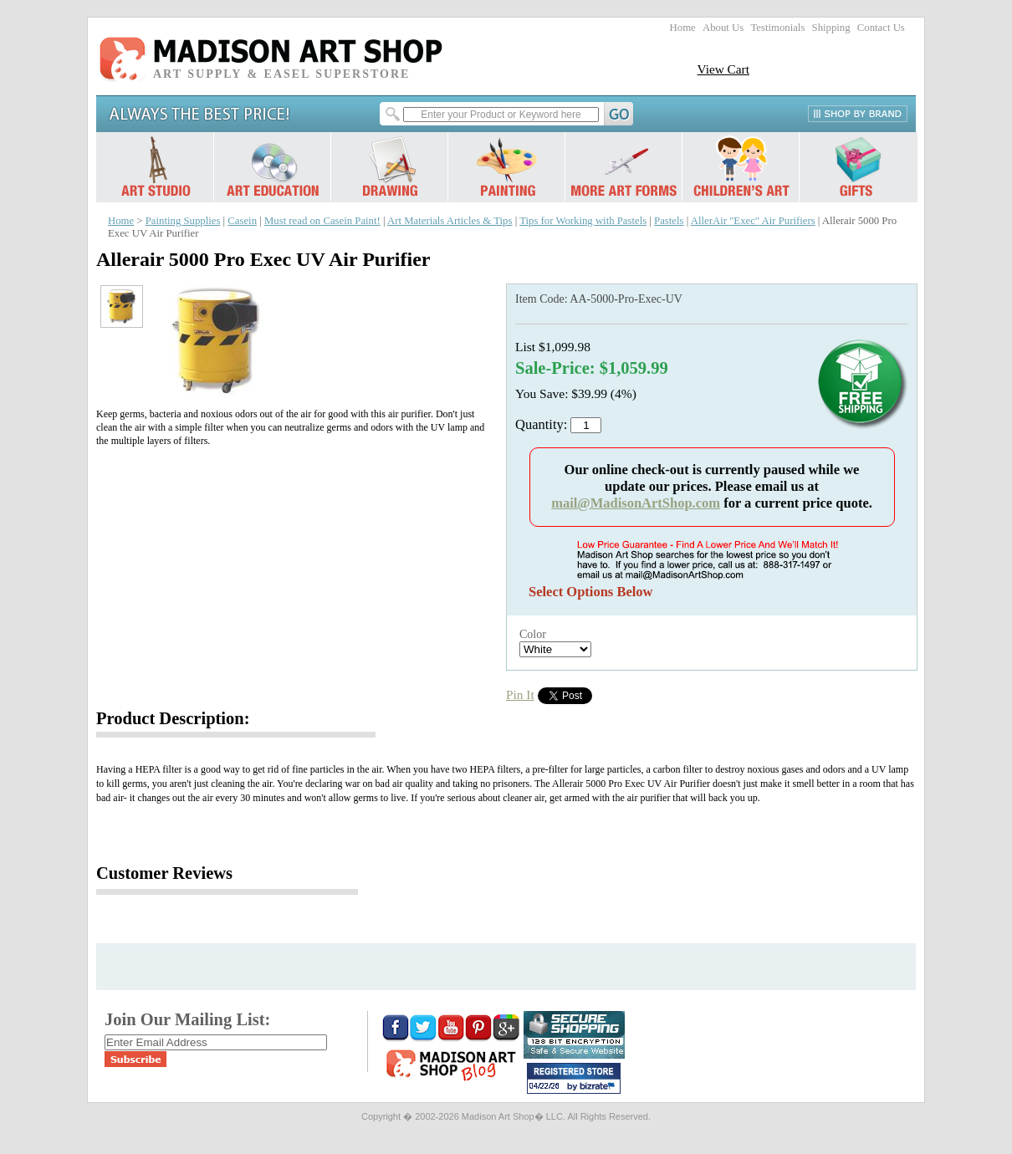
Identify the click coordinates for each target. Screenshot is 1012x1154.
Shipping (831, 27)
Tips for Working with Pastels (583, 221)
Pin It (520, 694)
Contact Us (881, 27)
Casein (242, 221)
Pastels (668, 221)
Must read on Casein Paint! (322, 221)
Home (683, 27)
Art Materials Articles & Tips (449, 221)
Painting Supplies (183, 221)
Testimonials (777, 27)
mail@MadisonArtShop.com (635, 503)
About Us (723, 27)
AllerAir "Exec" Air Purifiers (753, 221)
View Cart (723, 69)
